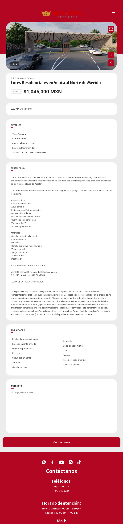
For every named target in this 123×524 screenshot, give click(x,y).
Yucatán (30, 78)
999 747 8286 (61, 490)
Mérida (23, 78)
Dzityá (16, 78)
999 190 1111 (61, 486)
